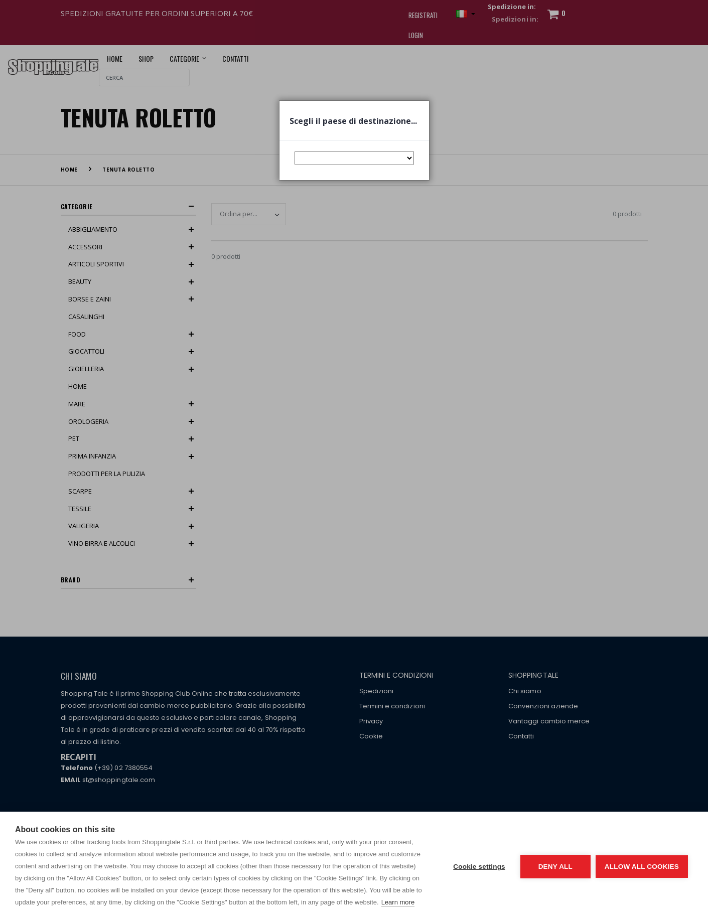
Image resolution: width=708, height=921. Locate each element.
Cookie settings (479, 866)
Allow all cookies (642, 866)
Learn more (397, 902)
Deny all (555, 866)
